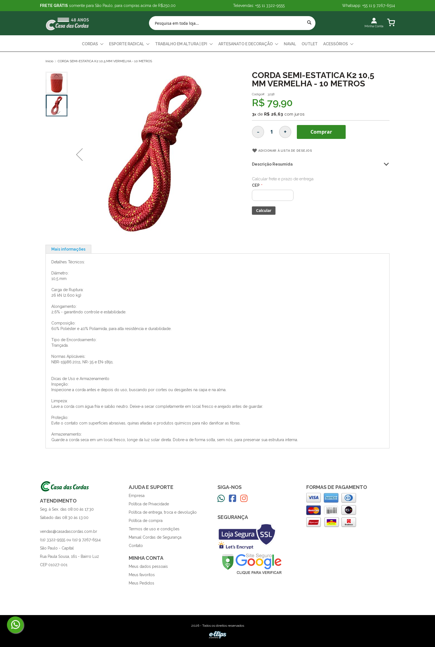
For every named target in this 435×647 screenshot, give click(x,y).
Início (49, 61)
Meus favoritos (142, 575)
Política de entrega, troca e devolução (163, 512)
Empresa (137, 495)
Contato (136, 545)
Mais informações (68, 249)
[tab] (68, 249)
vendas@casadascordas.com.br (68, 531)
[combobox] (232, 23)
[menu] (217, 44)
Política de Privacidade (149, 504)
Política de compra (146, 520)
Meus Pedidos (141, 583)
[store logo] (67, 23)
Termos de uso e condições (154, 529)
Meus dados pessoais (148, 566)
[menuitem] (92, 44)
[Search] (309, 22)
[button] (79, 154)
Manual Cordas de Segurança (155, 537)
